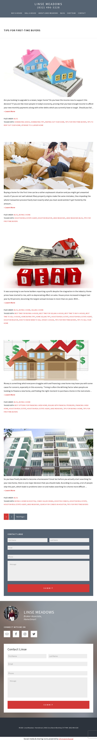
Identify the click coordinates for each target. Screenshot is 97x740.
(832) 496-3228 (48, 7)
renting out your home (54, 122)
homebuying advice (22, 122)
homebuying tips (37, 122)
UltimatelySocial (66, 738)
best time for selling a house (51, 313)
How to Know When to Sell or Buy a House (36, 320)
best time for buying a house (26, 313)
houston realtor (45, 218)
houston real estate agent (26, 218)
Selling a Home (37, 310)
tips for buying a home (73, 408)
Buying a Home (24, 215)
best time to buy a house (75, 313)
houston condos (61, 501)
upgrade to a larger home (32, 125)
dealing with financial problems (61, 405)
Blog (16, 118)
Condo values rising (45, 501)
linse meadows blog (74, 218)
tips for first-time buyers (76, 122)
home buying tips (28, 316)
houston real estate (60, 316)
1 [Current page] (7, 517)
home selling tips (43, 316)
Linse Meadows (48, 4)
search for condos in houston (53, 504)
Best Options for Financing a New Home (31, 405)
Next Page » (20, 517)
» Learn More (14, 111)
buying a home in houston (25, 501)
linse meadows (59, 218)
